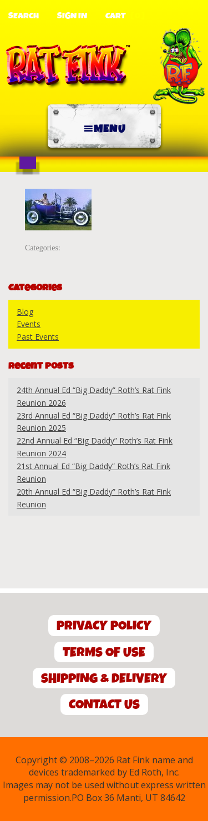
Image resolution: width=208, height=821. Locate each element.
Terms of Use (104, 652)
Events (28, 324)
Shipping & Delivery (104, 678)
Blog (25, 311)
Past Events (38, 336)
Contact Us (104, 705)
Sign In (72, 16)
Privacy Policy (104, 626)
